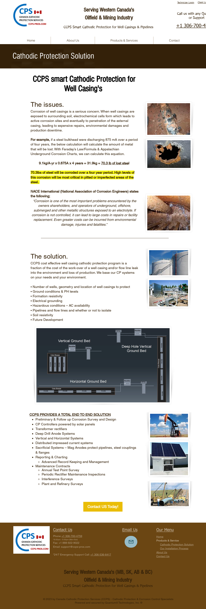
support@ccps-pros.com (75, 546)
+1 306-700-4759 (72, 536)
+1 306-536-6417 (100, 554)
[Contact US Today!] (103, 507)
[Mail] (131, 542)
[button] (124, 40)
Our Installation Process (174, 548)
